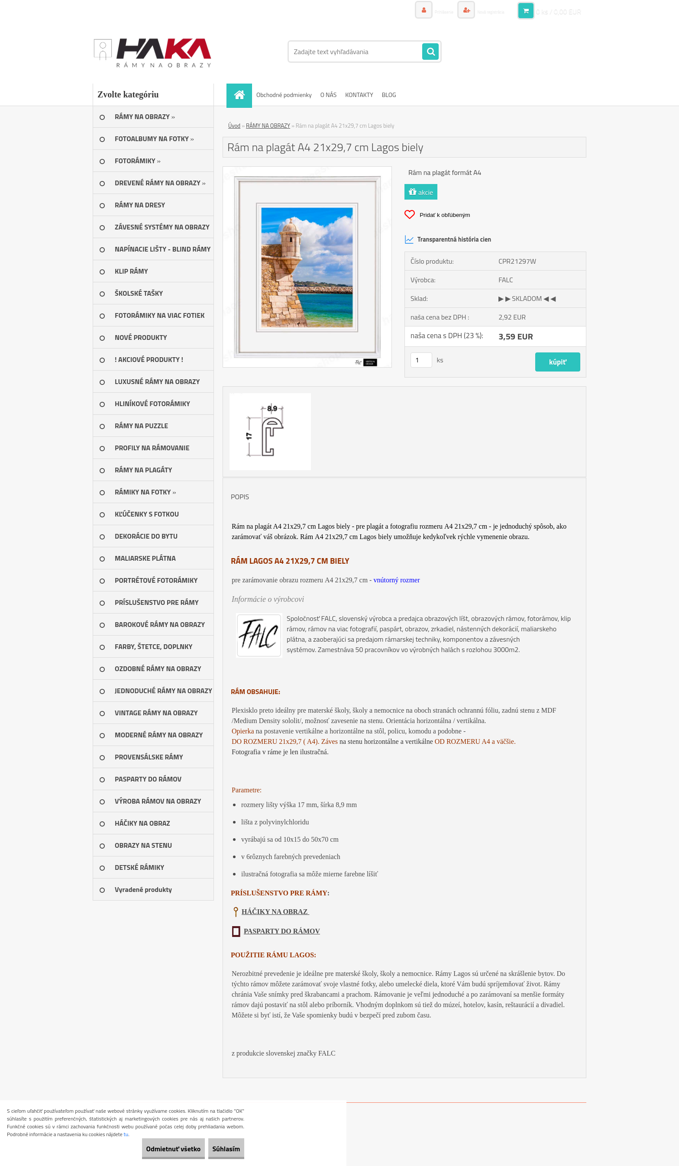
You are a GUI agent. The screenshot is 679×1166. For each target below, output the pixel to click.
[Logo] (152, 51)
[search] (430, 52)
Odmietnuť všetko (153, 1148)
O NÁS (328, 94)
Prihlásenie (425, 10)
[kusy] (421, 360)
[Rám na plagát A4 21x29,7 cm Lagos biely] (307, 170)
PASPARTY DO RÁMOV (282, 931)
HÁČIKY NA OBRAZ (275, 911)
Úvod (234, 125)
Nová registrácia (483, 10)
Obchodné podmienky (284, 94)
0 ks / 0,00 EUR (558, 11)
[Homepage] (242, 95)
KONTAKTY (359, 94)
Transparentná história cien (447, 239)
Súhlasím (219, 1148)
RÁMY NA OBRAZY (268, 125)
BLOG (389, 94)
